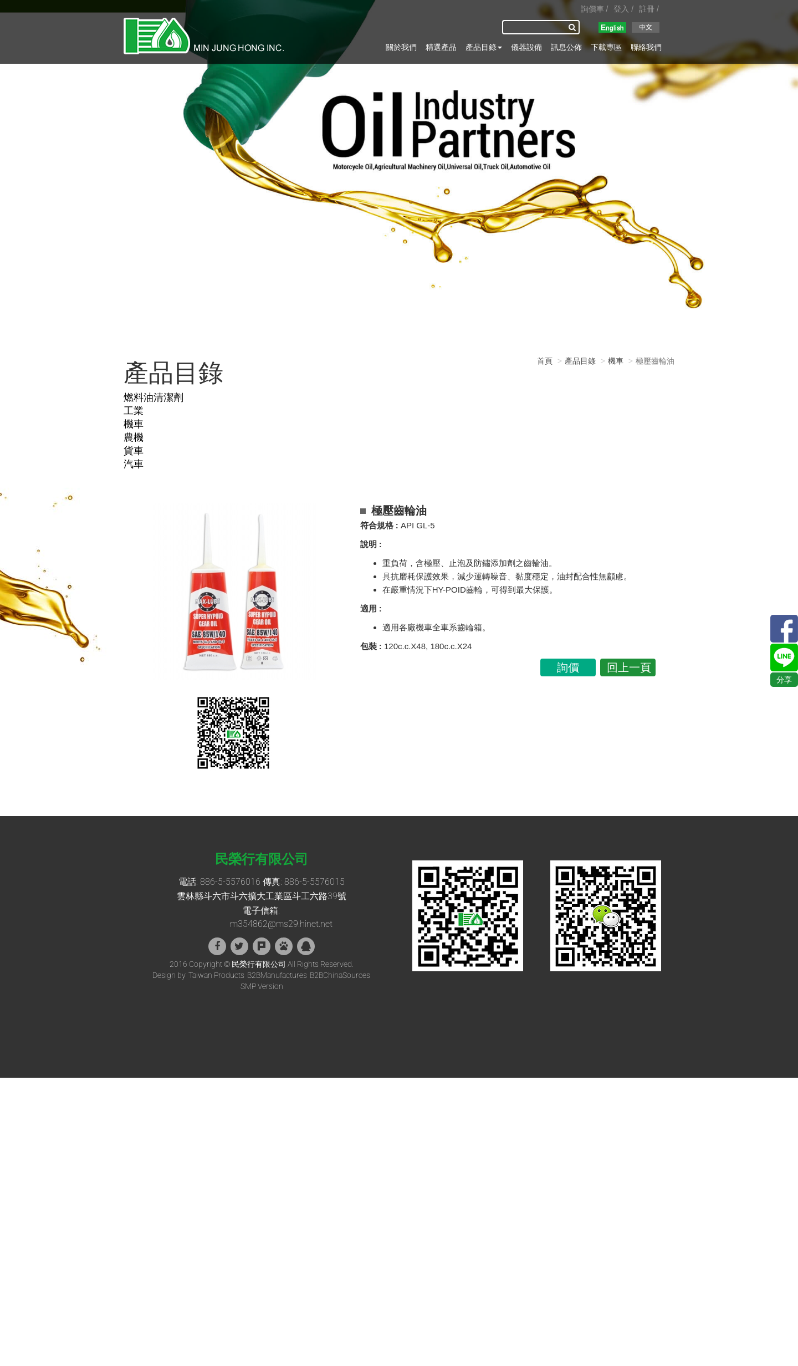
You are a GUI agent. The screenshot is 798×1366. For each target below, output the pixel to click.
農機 (134, 437)
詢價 (568, 667)
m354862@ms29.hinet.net (281, 924)
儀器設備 (526, 47)
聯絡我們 (646, 47)
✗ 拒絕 (11, 1116)
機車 (134, 424)
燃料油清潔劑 (153, 397)
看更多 (15, 1183)
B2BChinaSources (340, 975)
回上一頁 (629, 667)
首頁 (545, 360)
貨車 (134, 450)
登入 (621, 8)
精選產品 (441, 47)
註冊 (646, 8)
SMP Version (262, 986)
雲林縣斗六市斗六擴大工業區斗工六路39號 (261, 896)
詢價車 (592, 8)
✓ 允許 (11, 1105)
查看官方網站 (56, 1183)
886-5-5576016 (230, 881)
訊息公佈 (566, 47)
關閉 (8, 1083)
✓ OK (179, 1360)
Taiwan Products (216, 975)
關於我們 (401, 47)
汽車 (134, 464)
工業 (134, 410)
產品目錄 (484, 47)
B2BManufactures (277, 975)
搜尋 (574, 27)
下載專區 (606, 47)
